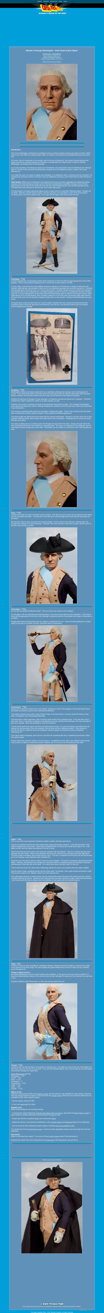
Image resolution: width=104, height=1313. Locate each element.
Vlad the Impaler (56, 1122)
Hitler (54, 1118)
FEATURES (46, 1)
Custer (52, 1115)
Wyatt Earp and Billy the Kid (64, 1126)
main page (50, 1140)
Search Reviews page (35, 1129)
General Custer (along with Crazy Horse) (49, 1113)
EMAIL (61, 1)
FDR (36, 1118)
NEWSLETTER (53, 1)
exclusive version (42, 1094)
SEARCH (40, 1)
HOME (65, 1)
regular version (56, 1095)
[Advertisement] (52, 29)
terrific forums (54, 1136)
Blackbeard (69, 1122)
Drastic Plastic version (81, 1113)
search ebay (24, 1104)
